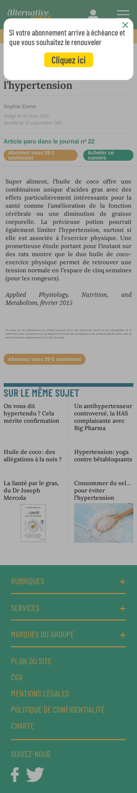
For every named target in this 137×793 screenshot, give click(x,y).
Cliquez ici (69, 59)
